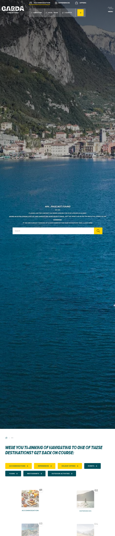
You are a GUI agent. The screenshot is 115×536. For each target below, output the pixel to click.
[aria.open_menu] (110, 10)
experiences (43, 466)
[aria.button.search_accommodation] (80, 12)
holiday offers (68, 466)
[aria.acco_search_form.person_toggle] (66, 13)
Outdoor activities (61, 473)
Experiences (62, 3)
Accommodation (39, 3)
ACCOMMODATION (30, 512)
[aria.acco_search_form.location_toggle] (37, 13)
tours (12, 473)
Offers (80, 3)
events (91, 466)
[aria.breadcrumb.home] (6, 438)
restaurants (33, 473)
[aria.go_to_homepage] (13, 10)
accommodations (17, 466)
